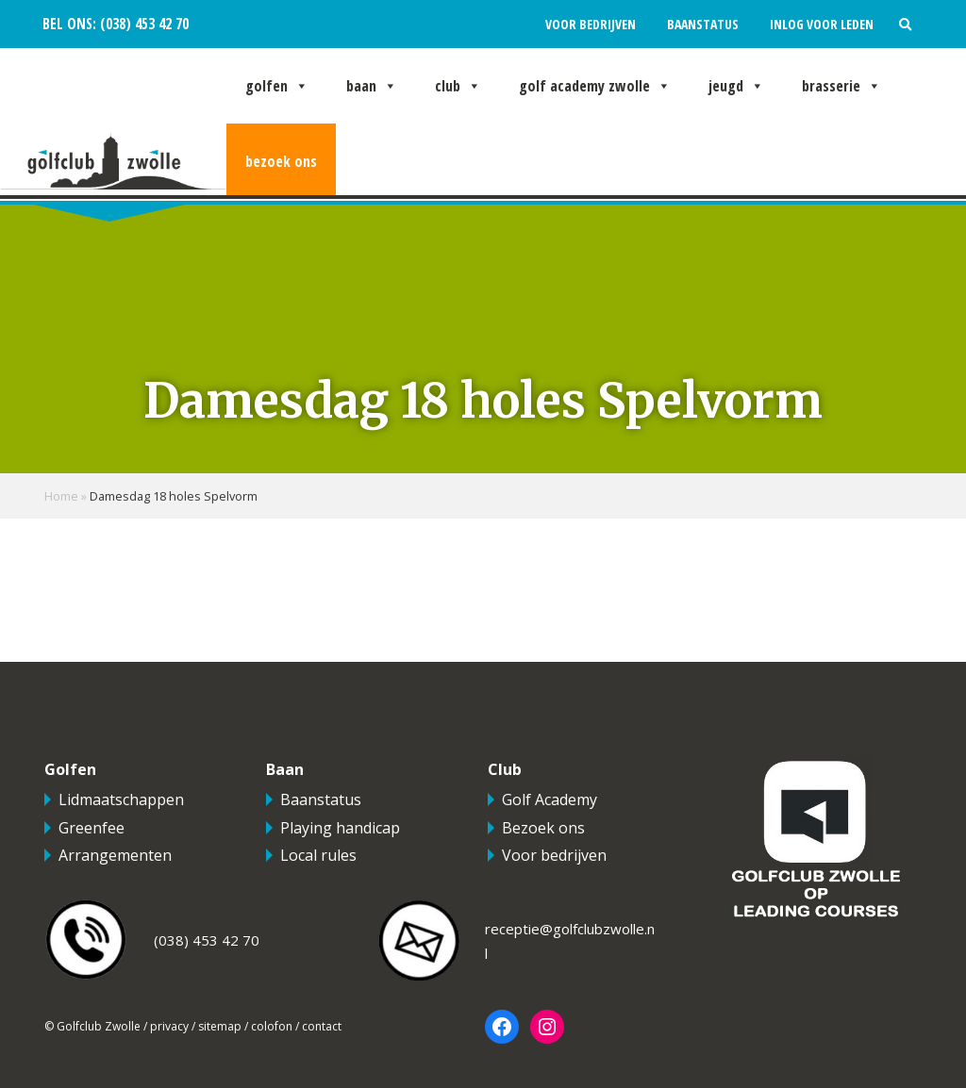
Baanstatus (703, 24)
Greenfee (91, 827)
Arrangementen (115, 855)
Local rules (318, 855)
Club (458, 86)
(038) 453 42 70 (142, 24)
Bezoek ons (281, 161)
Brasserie (841, 86)
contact (321, 1026)
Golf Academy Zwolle (595, 86)
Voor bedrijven (590, 24)
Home (61, 495)
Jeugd (736, 86)
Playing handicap (340, 827)
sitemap (220, 1026)
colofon (271, 1026)
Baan (371, 86)
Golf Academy (549, 799)
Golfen (276, 86)
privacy (169, 1026)
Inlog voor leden (822, 24)
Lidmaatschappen (121, 799)
